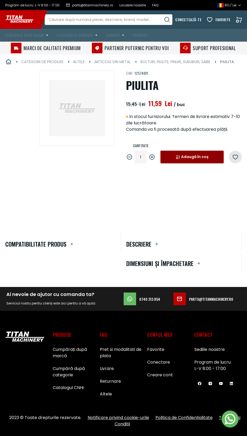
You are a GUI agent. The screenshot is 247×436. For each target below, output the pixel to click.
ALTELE (79, 61)
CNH (129, 73)
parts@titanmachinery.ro (203, 299)
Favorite (223, 19)
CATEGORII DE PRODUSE (42, 61)
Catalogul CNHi (68, 388)
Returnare (110, 381)
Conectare (158, 362)
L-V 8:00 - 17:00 (210, 368)
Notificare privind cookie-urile (118, 418)
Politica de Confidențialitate (184, 418)
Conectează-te (188, 19)
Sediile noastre (209, 349)
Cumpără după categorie (69, 371)
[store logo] (23, 19)
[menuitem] (27, 35)
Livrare (107, 368)
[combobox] (113, 19)
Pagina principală (8, 62)
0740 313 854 (142, 299)
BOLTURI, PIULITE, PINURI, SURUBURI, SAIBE (175, 61)
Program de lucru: (212, 362)
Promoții (140, 35)
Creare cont (160, 375)
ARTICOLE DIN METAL (112, 61)
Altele (106, 394)
